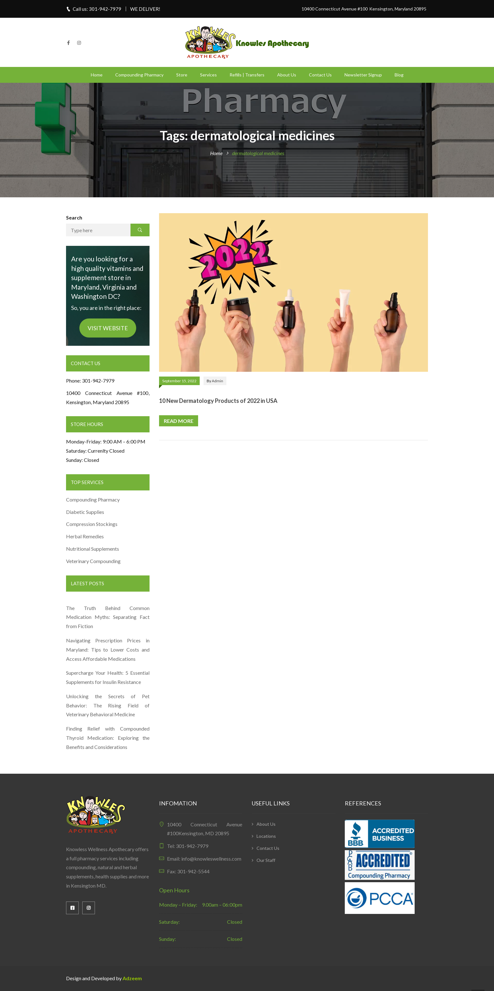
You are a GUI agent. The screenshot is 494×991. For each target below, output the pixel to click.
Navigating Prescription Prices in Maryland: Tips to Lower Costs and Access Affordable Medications (108, 649)
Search (74, 217)
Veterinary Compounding (93, 561)
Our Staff (266, 860)
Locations (266, 836)
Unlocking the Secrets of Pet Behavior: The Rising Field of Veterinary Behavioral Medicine (108, 705)
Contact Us (320, 74)
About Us (286, 74)
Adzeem (132, 978)
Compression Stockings (92, 524)
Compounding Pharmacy (139, 74)
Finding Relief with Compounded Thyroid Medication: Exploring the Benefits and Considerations (108, 737)
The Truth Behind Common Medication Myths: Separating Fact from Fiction (108, 617)
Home (97, 74)
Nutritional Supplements (92, 549)
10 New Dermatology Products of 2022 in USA (218, 400)
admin (217, 380)
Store (181, 74)
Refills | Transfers (247, 74)
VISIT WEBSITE (108, 328)
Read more (178, 421)
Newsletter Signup (363, 74)
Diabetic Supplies (85, 512)
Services (208, 74)
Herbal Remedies (85, 536)
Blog (399, 74)
